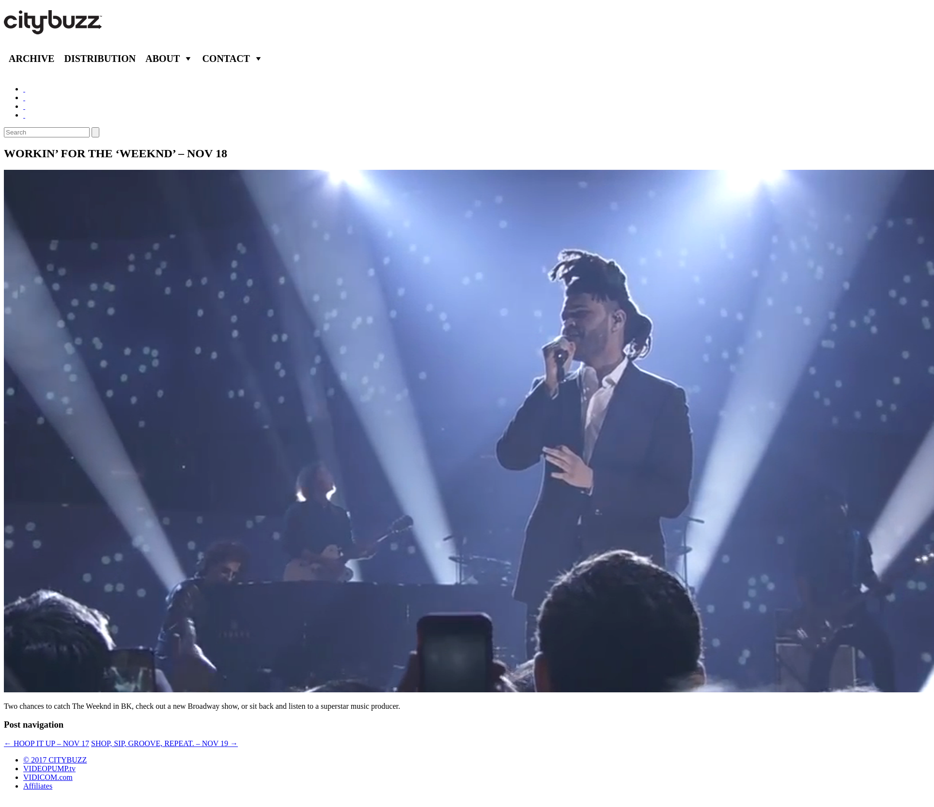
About (162, 58)
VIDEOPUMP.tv (49, 768)
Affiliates (37, 786)
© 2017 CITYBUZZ (55, 760)
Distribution (100, 58)
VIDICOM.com (48, 777)
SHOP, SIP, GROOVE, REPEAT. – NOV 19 (164, 743)
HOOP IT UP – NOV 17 (46, 743)
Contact (226, 58)
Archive (31, 58)
